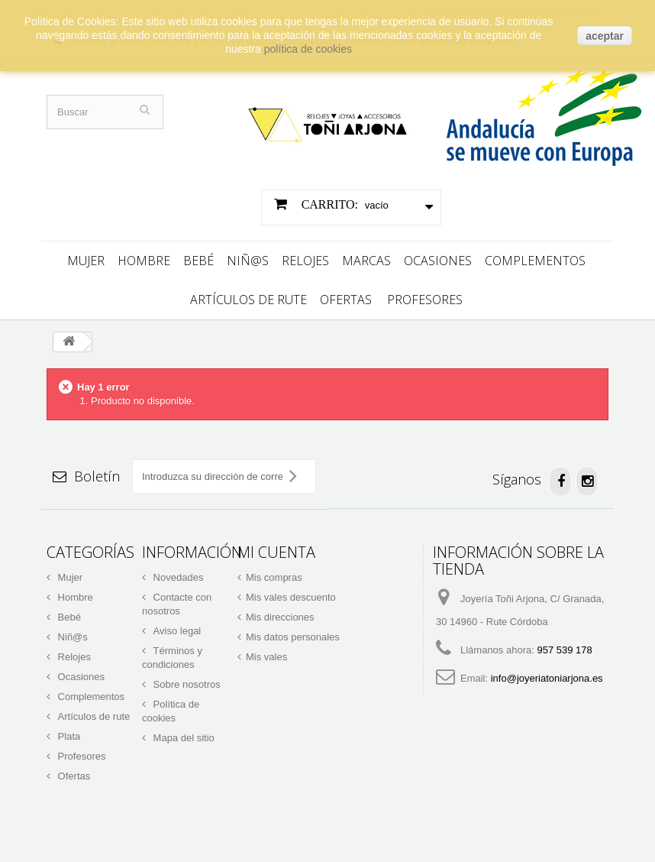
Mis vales (266, 653)
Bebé (198, 256)
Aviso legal (175, 627)
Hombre (144, 256)
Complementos (535, 256)
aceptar (605, 36)
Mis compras (274, 573)
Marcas (366, 256)
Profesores (425, 295)
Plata (67, 732)
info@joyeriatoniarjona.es (547, 674)
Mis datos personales (293, 633)
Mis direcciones (280, 613)
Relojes (305, 256)
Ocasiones (438, 256)
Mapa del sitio (182, 734)
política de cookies (308, 49)
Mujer (86, 256)
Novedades (176, 573)
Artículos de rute (248, 295)
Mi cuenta (276, 548)
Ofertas (346, 295)
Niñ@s (248, 256)
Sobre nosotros (185, 680)
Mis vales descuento (291, 593)
